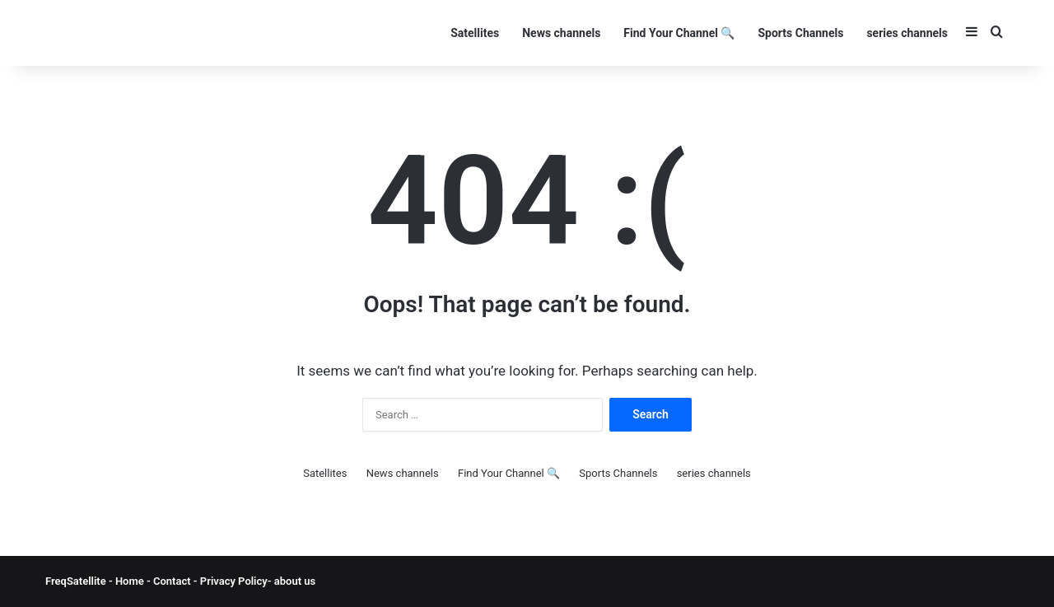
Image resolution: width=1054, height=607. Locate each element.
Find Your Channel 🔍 (679, 33)
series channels (907, 33)
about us (294, 581)
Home (129, 581)
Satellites (474, 33)
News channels (561, 33)
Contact (173, 581)
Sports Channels (800, 33)
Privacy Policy (233, 581)
